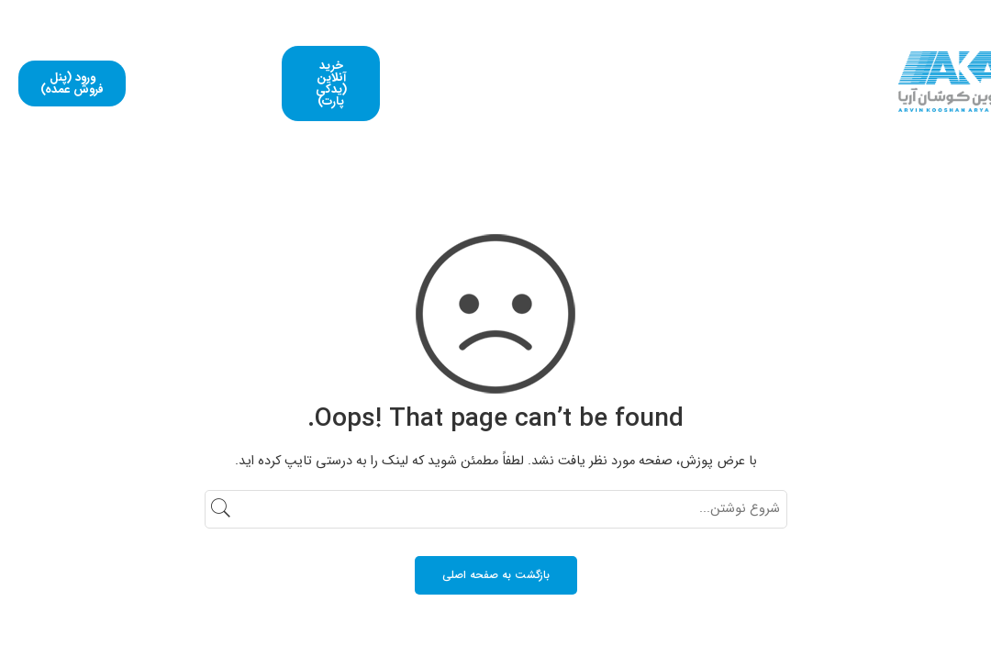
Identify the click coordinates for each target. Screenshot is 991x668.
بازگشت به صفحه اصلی (496, 575)
